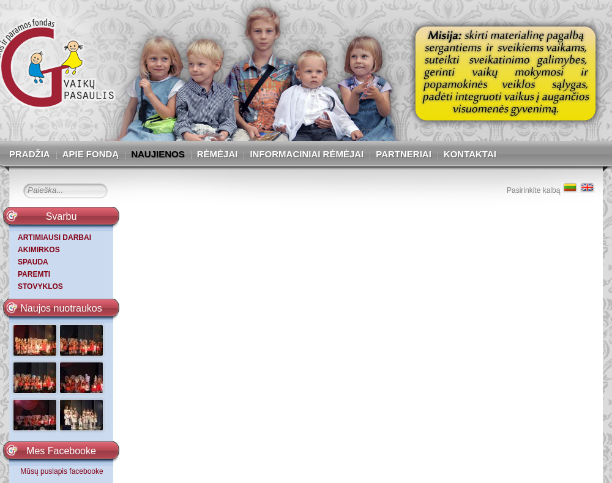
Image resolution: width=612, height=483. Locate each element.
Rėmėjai (217, 154)
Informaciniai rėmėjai (307, 154)
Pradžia (29, 154)
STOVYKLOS (40, 286)
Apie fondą (90, 154)
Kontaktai (470, 154)
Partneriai (403, 154)
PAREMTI (34, 274)
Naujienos (158, 154)
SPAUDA (33, 262)
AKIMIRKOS (39, 249)
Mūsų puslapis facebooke (61, 471)
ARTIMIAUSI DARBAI (54, 237)
